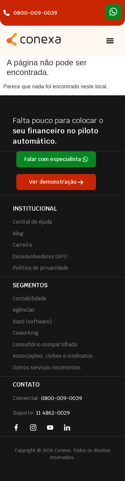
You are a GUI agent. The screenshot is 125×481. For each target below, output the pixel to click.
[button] (110, 41)
